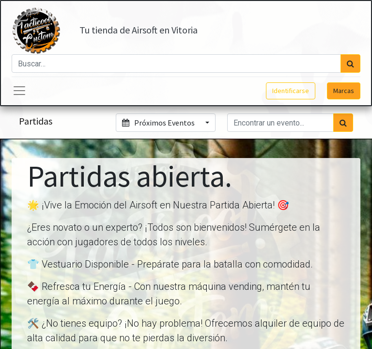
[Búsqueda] (350, 63)
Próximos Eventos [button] (159, 122)
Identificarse (290, 90)
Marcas (343, 90)
